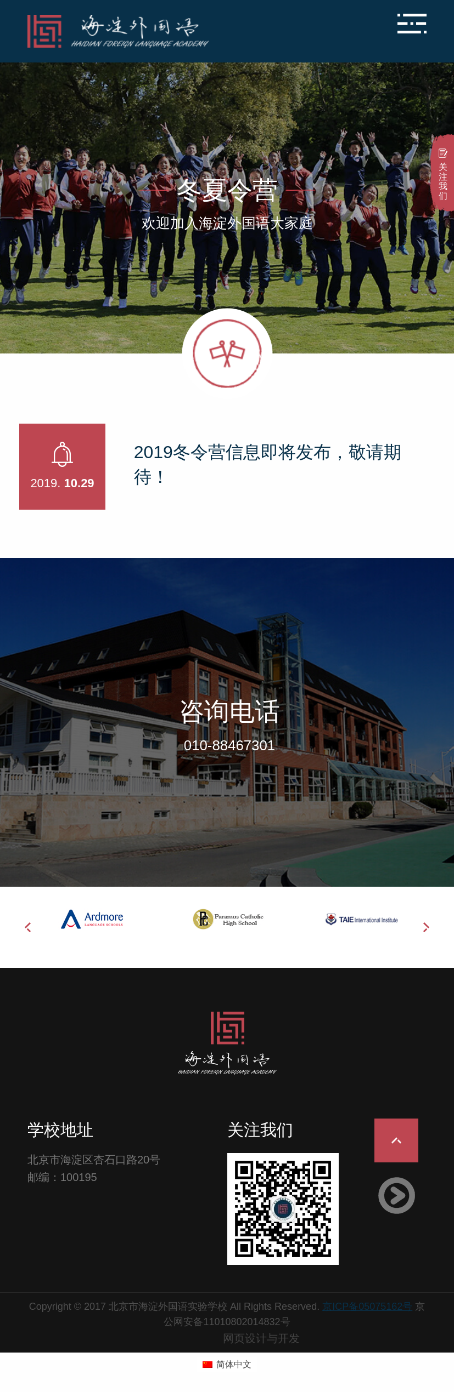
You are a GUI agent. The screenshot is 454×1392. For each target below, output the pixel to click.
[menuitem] (226, 1364)
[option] (94, 919)
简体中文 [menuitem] (233, 1364)
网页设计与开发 (261, 1338)
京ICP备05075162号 (367, 1306)
